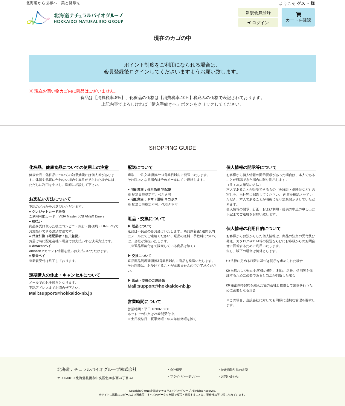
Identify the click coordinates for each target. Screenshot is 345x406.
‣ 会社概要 (175, 369)
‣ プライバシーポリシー (184, 376)
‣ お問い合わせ (229, 376)
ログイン (258, 22)
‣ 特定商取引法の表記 (233, 369)
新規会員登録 (258, 12)
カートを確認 (298, 18)
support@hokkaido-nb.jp (65, 293)
